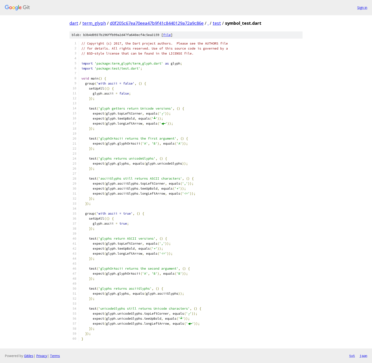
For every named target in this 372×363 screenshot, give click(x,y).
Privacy (41, 355)
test (217, 23)
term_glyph (94, 23)
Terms (55, 355)
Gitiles (28, 355)
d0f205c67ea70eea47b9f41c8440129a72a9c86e (157, 23)
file (167, 35)
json (363, 355)
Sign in (362, 7)
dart (73, 23)
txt (352, 355)
